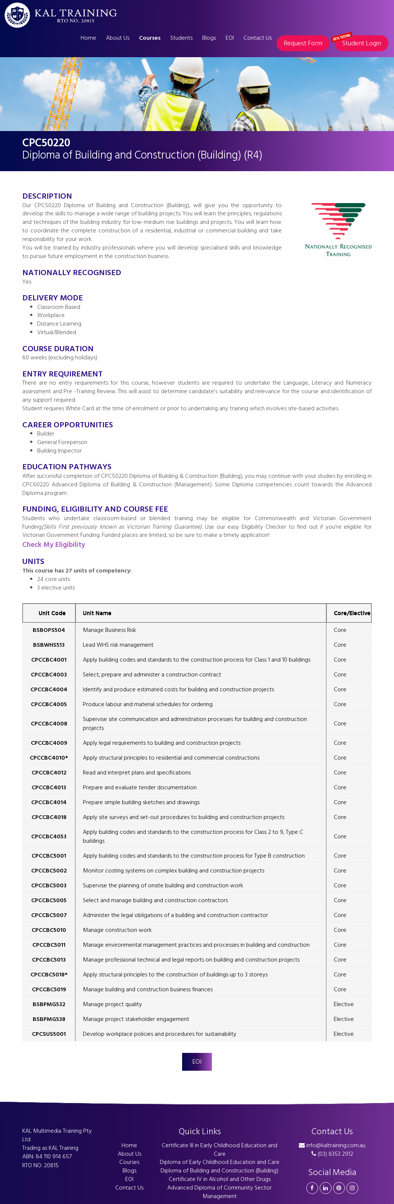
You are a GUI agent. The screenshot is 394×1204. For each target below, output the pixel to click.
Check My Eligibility (53, 545)
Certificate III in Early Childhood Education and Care (219, 1150)
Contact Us (257, 38)
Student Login (358, 42)
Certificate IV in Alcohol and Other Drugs (220, 1179)
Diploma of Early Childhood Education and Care (220, 1162)
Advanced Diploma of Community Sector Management (219, 1192)
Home (88, 38)
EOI (230, 38)
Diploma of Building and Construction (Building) (219, 1170)
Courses (150, 38)
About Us (117, 38)
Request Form (303, 43)
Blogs (209, 38)
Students (181, 38)
